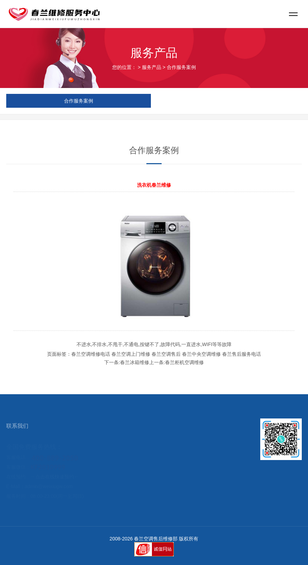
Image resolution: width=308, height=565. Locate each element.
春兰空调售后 (166, 354)
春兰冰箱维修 (134, 362)
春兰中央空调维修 (201, 354)
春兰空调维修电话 (90, 354)
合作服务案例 (181, 67)
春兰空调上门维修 (130, 354)
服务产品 (151, 67)
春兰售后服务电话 (241, 354)
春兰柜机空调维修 (184, 362)
